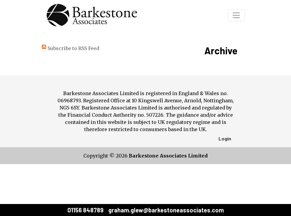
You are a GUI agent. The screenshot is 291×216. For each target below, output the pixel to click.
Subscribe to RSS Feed (73, 48)
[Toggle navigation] (236, 15)
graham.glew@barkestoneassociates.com (166, 210)
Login (224, 138)
